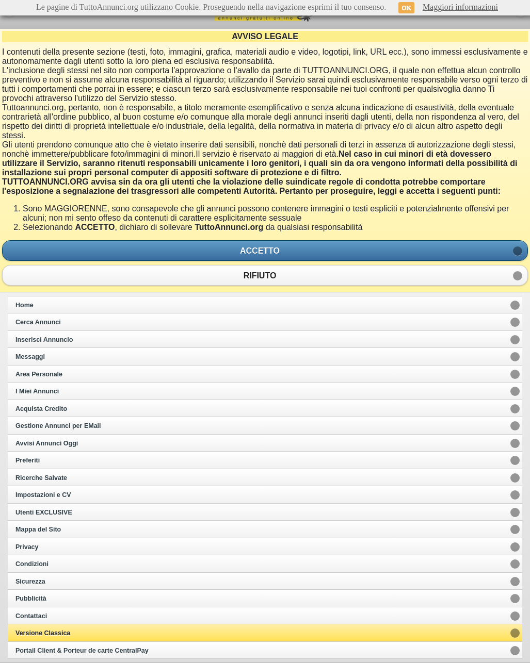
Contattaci (31, 616)
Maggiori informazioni (460, 7)
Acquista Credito (41, 408)
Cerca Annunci (38, 322)
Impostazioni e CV (43, 495)
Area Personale (38, 374)
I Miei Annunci (37, 391)
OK (406, 7)
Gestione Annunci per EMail (58, 425)
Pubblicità (30, 598)
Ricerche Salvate (41, 478)
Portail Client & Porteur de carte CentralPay (82, 650)
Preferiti (27, 460)
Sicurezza (30, 581)
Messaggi (30, 356)
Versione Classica (42, 633)
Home (24, 305)
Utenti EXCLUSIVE (43, 512)
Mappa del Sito (38, 529)
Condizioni (32, 564)
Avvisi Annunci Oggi (46, 443)
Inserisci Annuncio (44, 339)
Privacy (26, 547)
